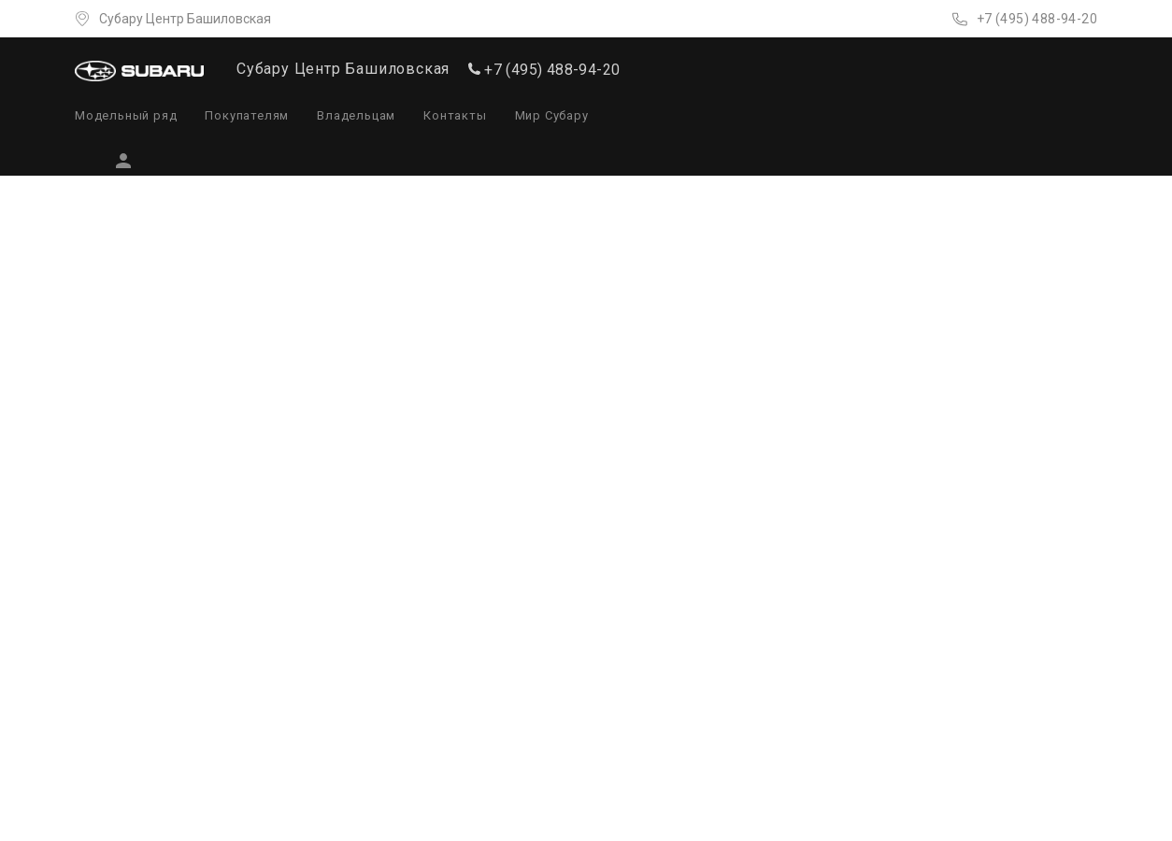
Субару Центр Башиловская (185, 18)
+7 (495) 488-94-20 (1037, 18)
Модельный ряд (126, 115)
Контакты (454, 115)
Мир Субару (552, 115)
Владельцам (356, 115)
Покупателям (247, 115)
